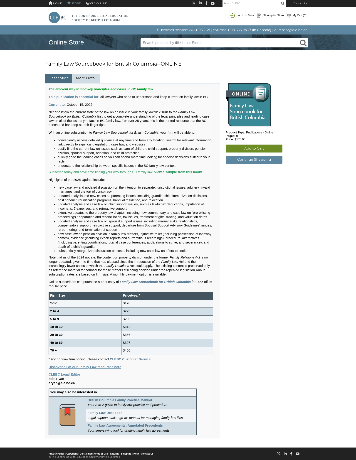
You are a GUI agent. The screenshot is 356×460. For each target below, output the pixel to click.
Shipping (126, 453)
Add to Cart (254, 148)
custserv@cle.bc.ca (290, 30)
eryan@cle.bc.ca (62, 383)
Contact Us (300, 3)
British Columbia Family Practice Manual (120, 400)
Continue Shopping (254, 159)
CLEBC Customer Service (130, 359)
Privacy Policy (56, 453)
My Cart (296, 15)
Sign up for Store (270, 15)
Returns (114, 453)
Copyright (72, 453)
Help (136, 453)
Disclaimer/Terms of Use (94, 453)
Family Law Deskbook (105, 413)
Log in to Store (242, 15)
